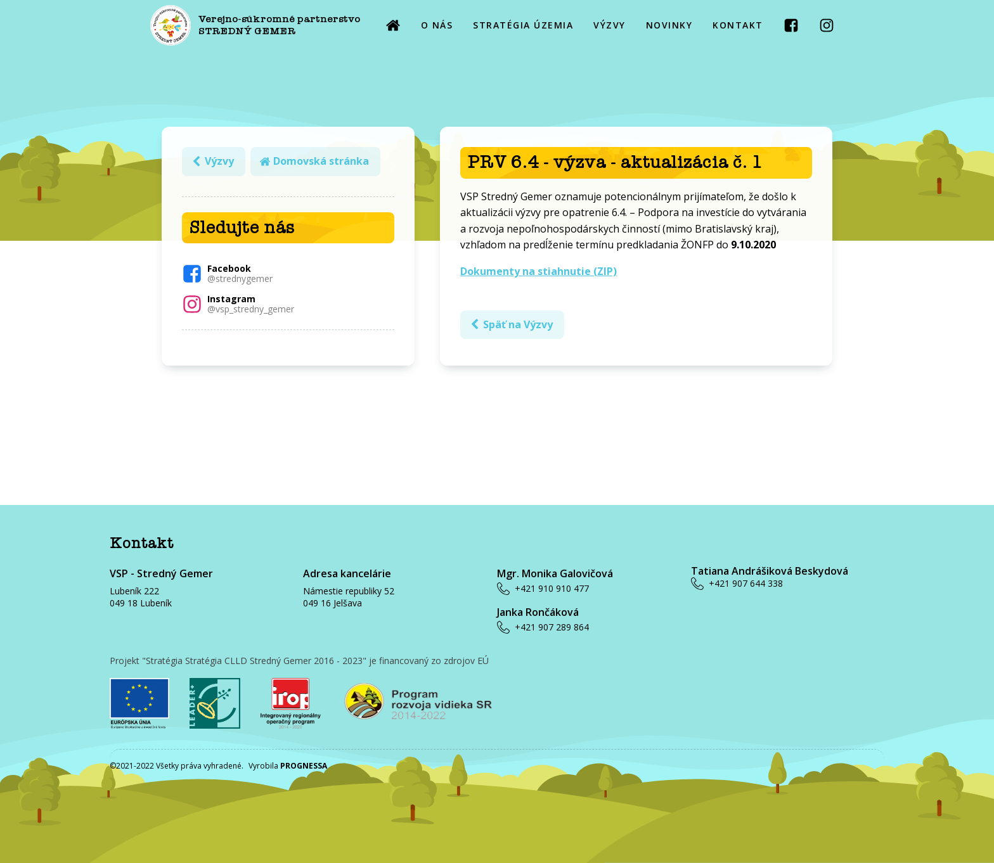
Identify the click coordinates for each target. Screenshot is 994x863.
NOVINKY (669, 25)
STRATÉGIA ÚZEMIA (523, 25)
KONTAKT (738, 25)
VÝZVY (609, 25)
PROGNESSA (303, 765)
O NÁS (437, 25)
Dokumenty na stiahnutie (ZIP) (538, 271)
